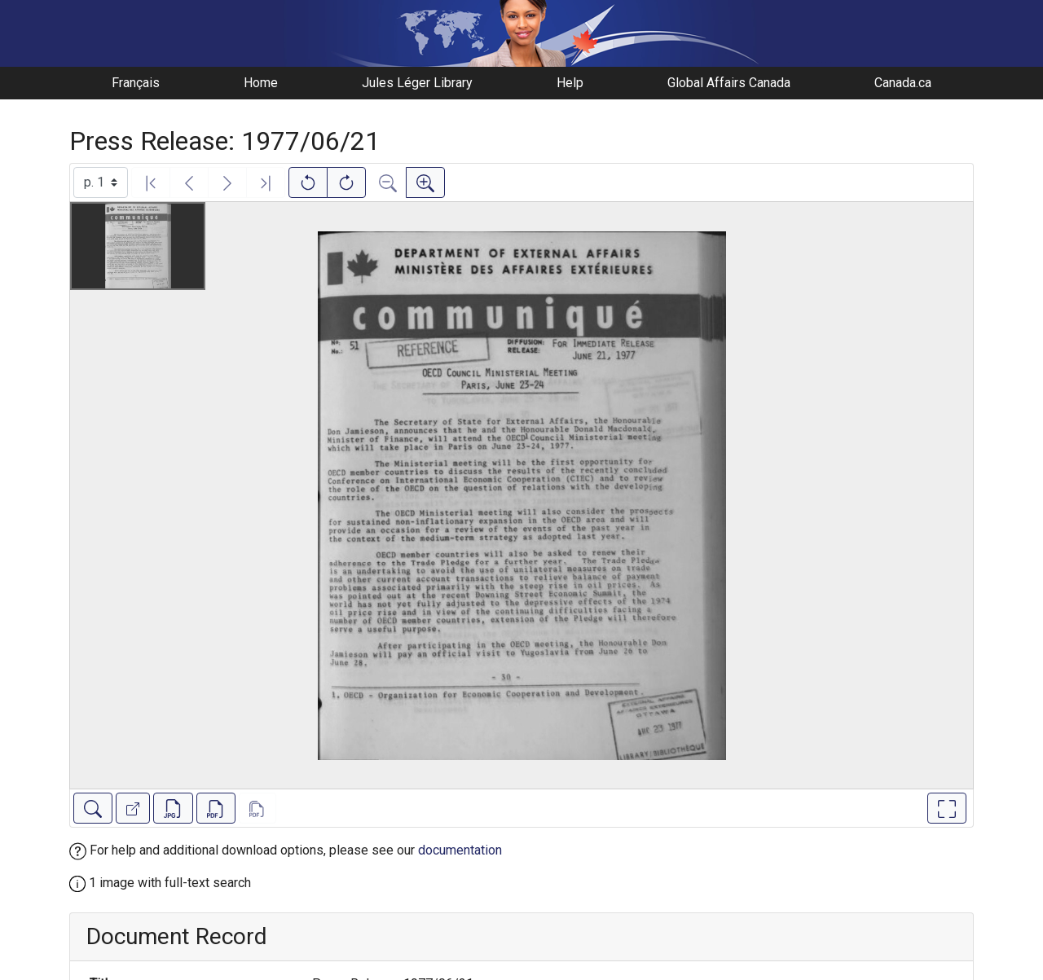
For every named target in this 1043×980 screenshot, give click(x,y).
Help (570, 82)
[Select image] (100, 182)
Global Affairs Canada (728, 82)
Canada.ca (902, 82)
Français (136, 82)
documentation (460, 850)
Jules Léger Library (417, 82)
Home (261, 82)
